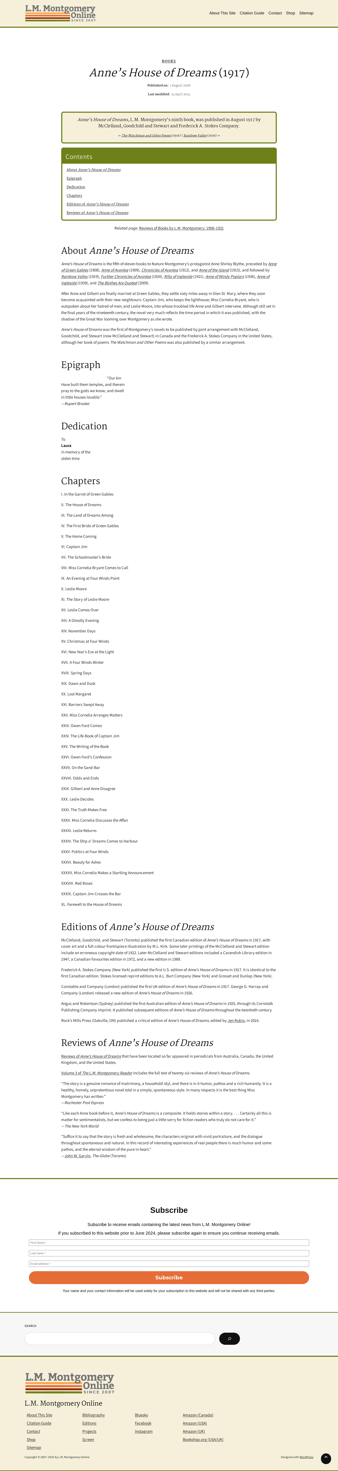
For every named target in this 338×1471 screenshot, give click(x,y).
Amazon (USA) (195, 1423)
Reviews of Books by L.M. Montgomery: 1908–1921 (181, 228)
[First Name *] (169, 1243)
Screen (88, 1439)
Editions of (98, 204)
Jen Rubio (236, 1020)
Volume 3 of (96, 1073)
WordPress (306, 1457)
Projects (89, 1431)
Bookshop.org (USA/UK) (203, 1439)
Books (169, 61)
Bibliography (93, 1415)
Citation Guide (39, 1423)
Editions (89, 1423)
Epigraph (74, 179)
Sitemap (34, 1447)
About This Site (39, 1415)
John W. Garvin (77, 1155)
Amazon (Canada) (198, 1415)
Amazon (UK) (194, 1431)
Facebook (143, 1423)
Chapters (74, 196)
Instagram (144, 1431)
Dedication (76, 187)
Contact (33, 1431)
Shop (31, 1439)
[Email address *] (169, 1264)
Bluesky (141, 1415)
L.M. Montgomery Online (63, 1404)
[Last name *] (169, 1253)
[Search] (229, 1338)
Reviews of (97, 213)
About (93, 170)
